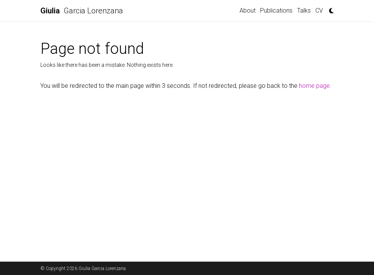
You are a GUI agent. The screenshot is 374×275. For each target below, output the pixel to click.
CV (319, 10)
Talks (304, 10)
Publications (276, 10)
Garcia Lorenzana (81, 10)
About (248, 10)
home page (314, 85)
